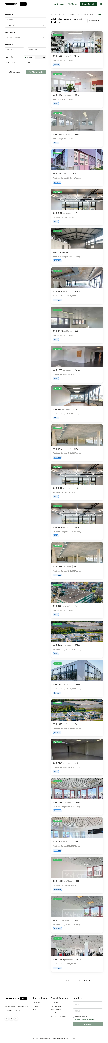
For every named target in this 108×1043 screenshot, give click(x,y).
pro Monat (30, 57)
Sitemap (36, 1013)
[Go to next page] (87, 981)
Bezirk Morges (88, 14)
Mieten (63, 14)
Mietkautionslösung (58, 1016)
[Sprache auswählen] (101, 4)
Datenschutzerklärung (84, 1019)
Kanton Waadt (75, 14)
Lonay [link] (99, 14)
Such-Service (56, 1013)
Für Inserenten (56, 1006)
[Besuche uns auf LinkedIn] (11, 1018)
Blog (35, 1009)
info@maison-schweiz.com (16, 1007)
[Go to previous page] (67, 981)
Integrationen (56, 1009)
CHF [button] (7, 63)
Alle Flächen (72, 4)
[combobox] (25, 19)
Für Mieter (55, 1003)
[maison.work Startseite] (16, 4)
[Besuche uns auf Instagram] (16, 1018)
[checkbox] (73, 1017)
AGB (73, 1038)
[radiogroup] (35, 57)
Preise (35, 1006)
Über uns (36, 1003)
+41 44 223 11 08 (12, 1011)
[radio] (25, 57)
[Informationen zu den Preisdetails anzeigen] (12, 57)
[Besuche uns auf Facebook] (6, 1018)
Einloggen (59, 4)
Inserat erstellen (88, 4)
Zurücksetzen (15, 72)
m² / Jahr (42, 57)
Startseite (54, 14)
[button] (11, 25)
